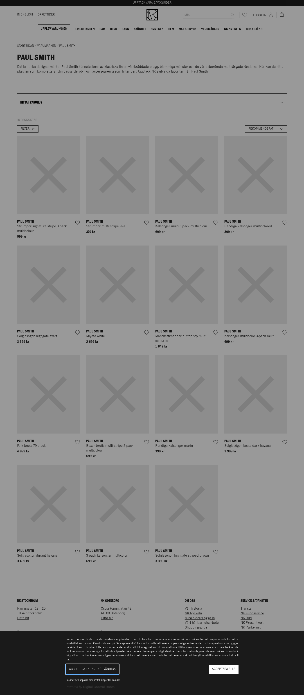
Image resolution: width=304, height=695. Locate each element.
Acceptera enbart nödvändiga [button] (92, 669)
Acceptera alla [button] (223, 669)
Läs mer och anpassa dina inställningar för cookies (93, 680)
